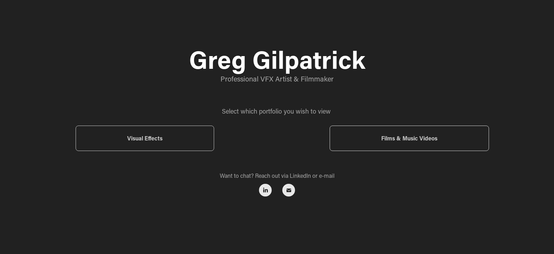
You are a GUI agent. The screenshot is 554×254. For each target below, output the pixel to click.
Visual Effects (145, 138)
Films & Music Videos (409, 138)
